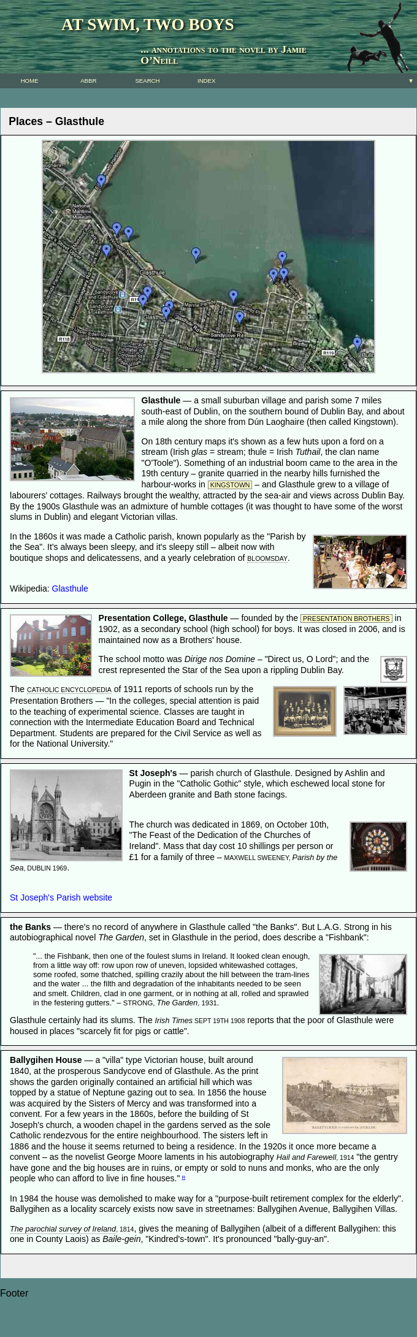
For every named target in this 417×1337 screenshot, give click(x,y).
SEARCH (147, 80)
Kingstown (230, 485)
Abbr (88, 80)
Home (30, 80)
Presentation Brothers (346, 618)
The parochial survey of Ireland (63, 1229)
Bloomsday (267, 558)
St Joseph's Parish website (61, 897)
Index (206, 80)
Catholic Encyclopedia (69, 689)
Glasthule (70, 588)
